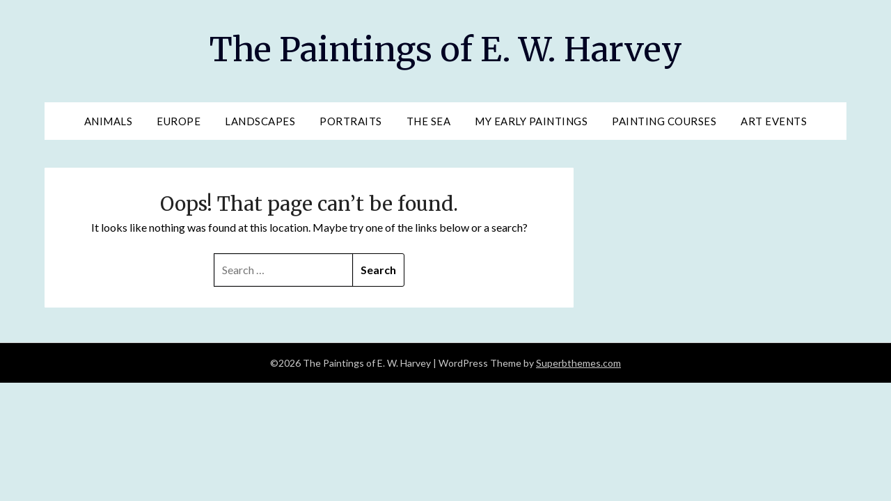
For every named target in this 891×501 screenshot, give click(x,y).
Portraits (351, 121)
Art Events (774, 121)
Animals (108, 121)
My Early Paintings (531, 121)
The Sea (429, 121)
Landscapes (260, 121)
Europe (178, 121)
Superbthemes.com (578, 363)
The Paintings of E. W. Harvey (446, 49)
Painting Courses (664, 121)
